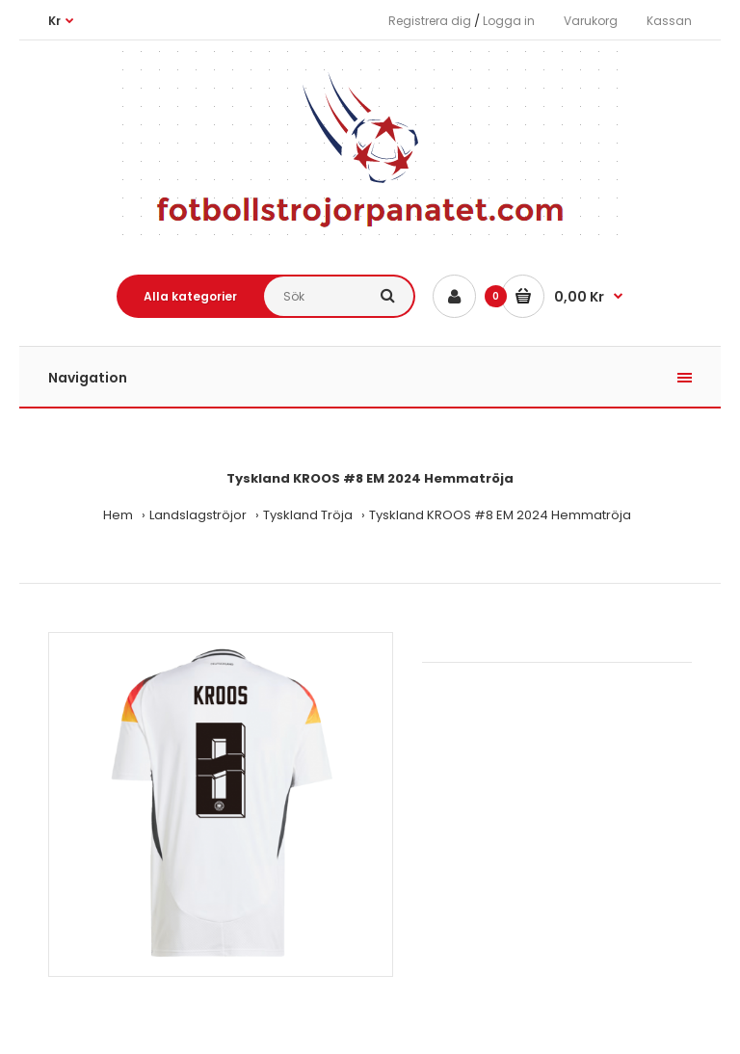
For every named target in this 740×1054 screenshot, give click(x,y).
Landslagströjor (198, 515)
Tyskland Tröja (308, 515)
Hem (118, 515)
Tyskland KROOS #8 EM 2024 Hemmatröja (500, 515)
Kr (54, 21)
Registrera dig (429, 21)
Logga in (509, 21)
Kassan (669, 21)
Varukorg (591, 21)
